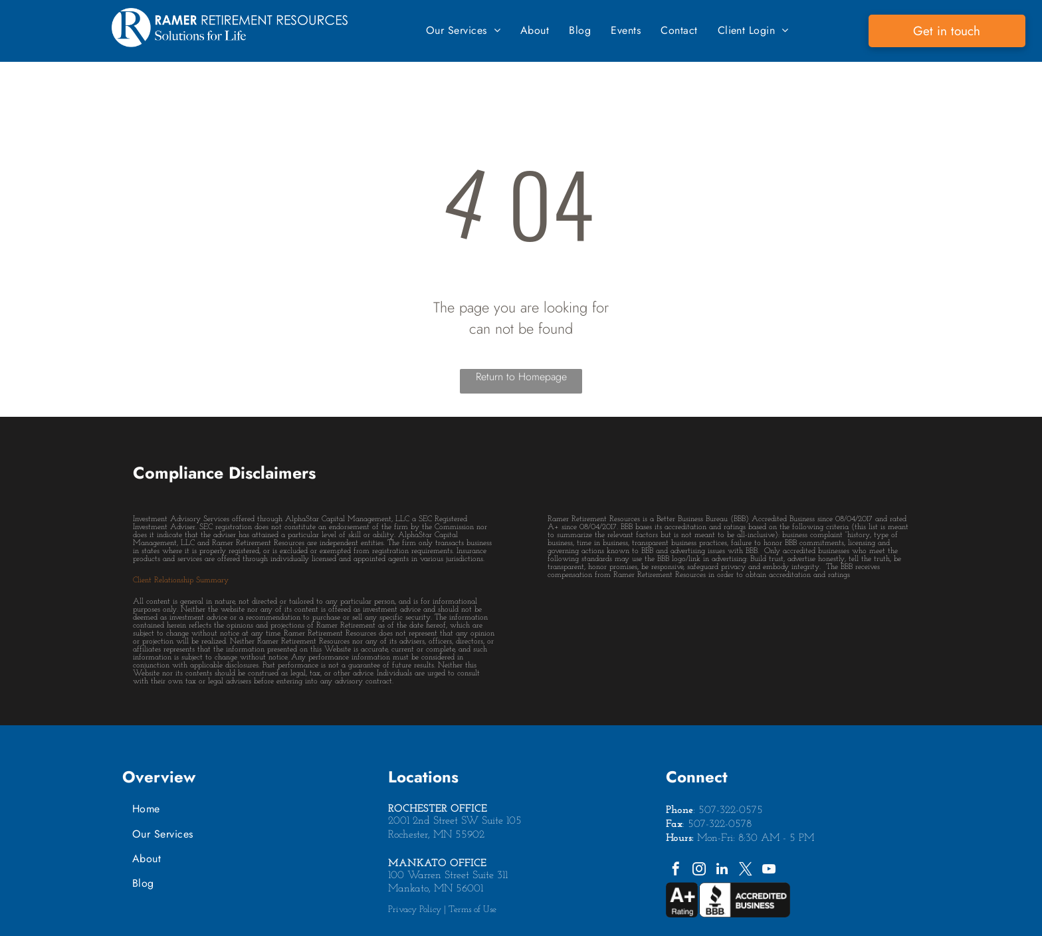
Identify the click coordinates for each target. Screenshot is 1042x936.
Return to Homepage (521, 376)
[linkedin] (722, 870)
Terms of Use (472, 910)
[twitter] (746, 870)
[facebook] (676, 870)
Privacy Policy (414, 910)
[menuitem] (463, 30)
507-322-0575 (730, 810)
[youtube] (769, 870)
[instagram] (699, 870)
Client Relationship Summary (181, 580)
